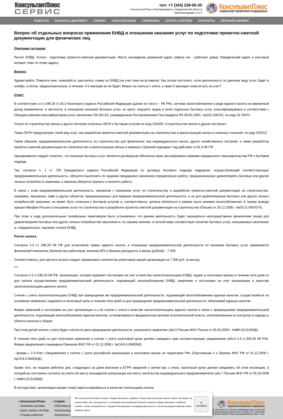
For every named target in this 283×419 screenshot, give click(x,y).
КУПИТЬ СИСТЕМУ (179, 20)
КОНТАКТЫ (206, 20)
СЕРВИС (99, 20)
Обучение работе (66, 405)
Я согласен (201, 404)
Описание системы (32, 405)
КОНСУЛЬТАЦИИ (124, 20)
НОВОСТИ (41, 20)
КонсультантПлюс (32, 401)
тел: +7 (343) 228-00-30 (180, 5)
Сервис (60, 401)
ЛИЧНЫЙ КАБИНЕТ (235, 20)
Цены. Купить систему (34, 410)
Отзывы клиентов (31, 414)
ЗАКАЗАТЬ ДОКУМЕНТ (71, 20)
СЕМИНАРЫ (150, 20)
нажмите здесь (82, 410)
